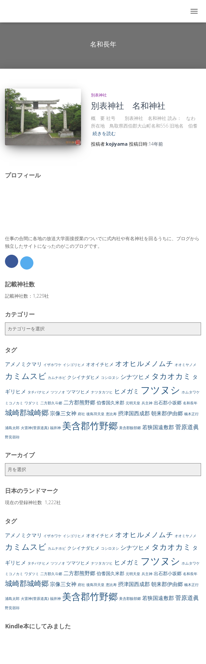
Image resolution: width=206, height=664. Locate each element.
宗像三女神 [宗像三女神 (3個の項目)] (63, 413)
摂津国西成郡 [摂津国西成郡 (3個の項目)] (134, 413)
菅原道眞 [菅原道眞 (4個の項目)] (187, 427)
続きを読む (104, 133)
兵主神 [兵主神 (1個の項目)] (147, 403)
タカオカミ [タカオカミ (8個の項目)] (171, 376)
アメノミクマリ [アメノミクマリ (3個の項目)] (23, 364)
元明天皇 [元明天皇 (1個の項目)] (133, 403)
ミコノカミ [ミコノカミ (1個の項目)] (14, 403)
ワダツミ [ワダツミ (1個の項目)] (31, 403)
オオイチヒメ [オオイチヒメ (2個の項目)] (100, 364)
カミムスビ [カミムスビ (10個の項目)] (25, 375)
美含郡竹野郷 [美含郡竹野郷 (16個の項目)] (90, 425)
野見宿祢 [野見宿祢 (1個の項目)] (12, 437)
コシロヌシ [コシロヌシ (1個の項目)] (110, 377)
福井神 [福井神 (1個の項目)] (55, 427)
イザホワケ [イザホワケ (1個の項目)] (52, 364)
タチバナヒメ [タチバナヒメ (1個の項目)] (38, 392)
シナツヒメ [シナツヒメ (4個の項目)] (135, 377)
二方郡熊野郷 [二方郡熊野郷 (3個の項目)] (79, 402)
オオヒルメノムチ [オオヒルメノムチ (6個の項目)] (144, 363)
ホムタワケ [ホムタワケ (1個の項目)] (191, 392)
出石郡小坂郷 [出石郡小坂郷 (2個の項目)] (168, 402)
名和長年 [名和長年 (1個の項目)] (190, 403)
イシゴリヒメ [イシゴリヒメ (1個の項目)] (74, 364)
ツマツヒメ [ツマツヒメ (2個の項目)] (78, 391)
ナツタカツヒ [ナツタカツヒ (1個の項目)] (102, 392)
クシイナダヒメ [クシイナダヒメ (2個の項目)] (83, 377)
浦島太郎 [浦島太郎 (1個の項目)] (12, 427)
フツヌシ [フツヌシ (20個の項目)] (160, 389)
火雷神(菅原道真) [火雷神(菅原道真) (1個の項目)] (35, 427)
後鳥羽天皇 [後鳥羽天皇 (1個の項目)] (95, 414)
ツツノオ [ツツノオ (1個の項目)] (58, 392)
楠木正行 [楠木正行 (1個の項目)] (191, 414)
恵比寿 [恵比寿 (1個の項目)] (111, 414)
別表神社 (99, 95)
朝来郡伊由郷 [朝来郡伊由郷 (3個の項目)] (167, 413)
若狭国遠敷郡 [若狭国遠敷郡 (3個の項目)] (158, 427)
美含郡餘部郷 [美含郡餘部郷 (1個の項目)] (130, 427)
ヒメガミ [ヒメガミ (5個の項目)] (126, 391)
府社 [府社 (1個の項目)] (81, 414)
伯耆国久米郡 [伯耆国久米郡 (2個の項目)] (110, 402)
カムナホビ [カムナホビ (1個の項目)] (57, 377)
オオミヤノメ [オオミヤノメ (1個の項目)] (185, 364)
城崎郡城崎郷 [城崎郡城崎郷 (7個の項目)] (27, 412)
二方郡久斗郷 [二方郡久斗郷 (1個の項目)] (51, 403)
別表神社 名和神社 (128, 105)
